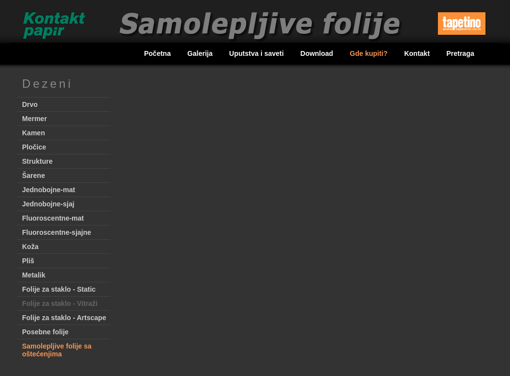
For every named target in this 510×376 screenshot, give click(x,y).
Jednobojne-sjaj (48, 204)
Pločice (34, 147)
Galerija (200, 53)
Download (318, 53)
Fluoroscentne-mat (53, 218)
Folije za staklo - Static (59, 289)
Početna (158, 53)
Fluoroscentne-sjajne (56, 232)
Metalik (33, 275)
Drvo (30, 104)
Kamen (33, 133)
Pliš (28, 261)
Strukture (37, 161)
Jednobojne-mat (48, 190)
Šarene (33, 175)
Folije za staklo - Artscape (64, 318)
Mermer (34, 119)
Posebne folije (45, 332)
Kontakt (418, 53)
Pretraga (460, 53)
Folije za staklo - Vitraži (60, 303)
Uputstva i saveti (257, 53)
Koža (30, 247)
